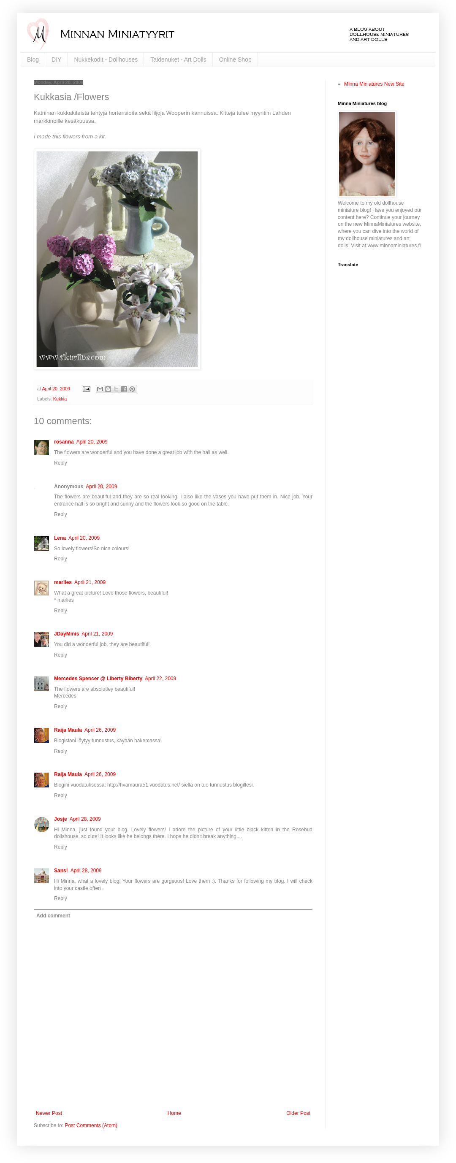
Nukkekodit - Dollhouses (106, 59)
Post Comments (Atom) (91, 1125)
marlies (63, 582)
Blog (33, 59)
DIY (56, 59)
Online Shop (235, 59)
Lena (60, 538)
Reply (60, 463)
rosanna (64, 442)
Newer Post (49, 1113)
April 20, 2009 (92, 442)
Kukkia (60, 398)
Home (174, 1113)
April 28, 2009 (85, 819)
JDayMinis (66, 634)
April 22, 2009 (160, 679)
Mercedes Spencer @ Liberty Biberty (98, 679)
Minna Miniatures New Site (374, 84)
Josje (60, 819)
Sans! (61, 871)
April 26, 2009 (100, 730)
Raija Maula (68, 730)
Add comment (53, 916)
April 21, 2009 (90, 582)
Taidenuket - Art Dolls (178, 59)
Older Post (298, 1113)
